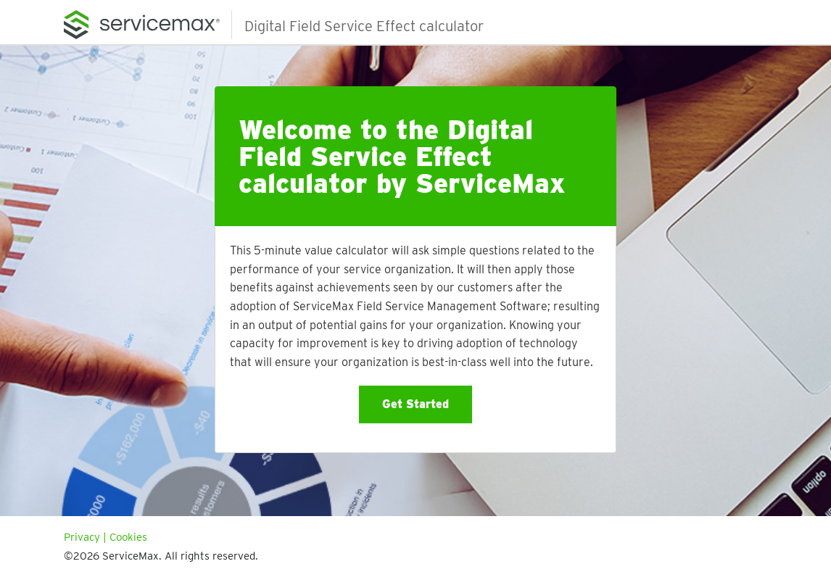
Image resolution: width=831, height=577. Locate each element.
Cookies (128, 537)
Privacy (82, 537)
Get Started (415, 404)
